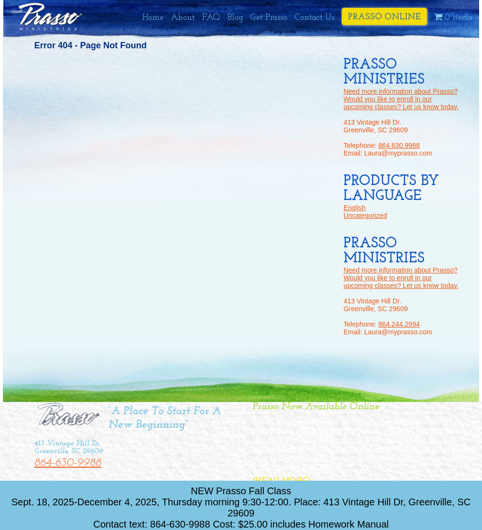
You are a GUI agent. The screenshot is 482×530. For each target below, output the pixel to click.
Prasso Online (384, 17)
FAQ (211, 17)
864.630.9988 (399, 145)
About (183, 17)
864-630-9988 (67, 463)
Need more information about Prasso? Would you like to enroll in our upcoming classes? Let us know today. (401, 99)
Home (153, 17)
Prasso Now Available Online (315, 406)
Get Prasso (269, 17)
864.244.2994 (399, 324)
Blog (235, 17)
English (355, 208)
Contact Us (314, 17)
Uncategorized (365, 215)
